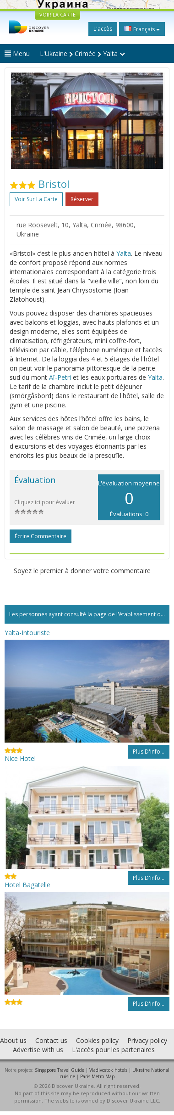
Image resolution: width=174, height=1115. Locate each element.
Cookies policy (97, 1040)
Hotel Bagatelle (27, 884)
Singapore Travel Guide (59, 1070)
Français (142, 29)
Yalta (123, 253)
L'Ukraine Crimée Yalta (82, 53)
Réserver (82, 199)
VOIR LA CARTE (57, 14)
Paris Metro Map (97, 1076)
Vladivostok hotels (108, 1070)
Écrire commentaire (40, 536)
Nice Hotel (20, 758)
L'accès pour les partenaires (113, 1049)
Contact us (51, 1040)
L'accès (102, 29)
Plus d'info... (148, 751)
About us (13, 1040)
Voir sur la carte (36, 199)
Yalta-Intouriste (27, 632)
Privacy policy (147, 1040)
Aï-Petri (60, 377)
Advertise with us (38, 1049)
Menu (17, 53)
